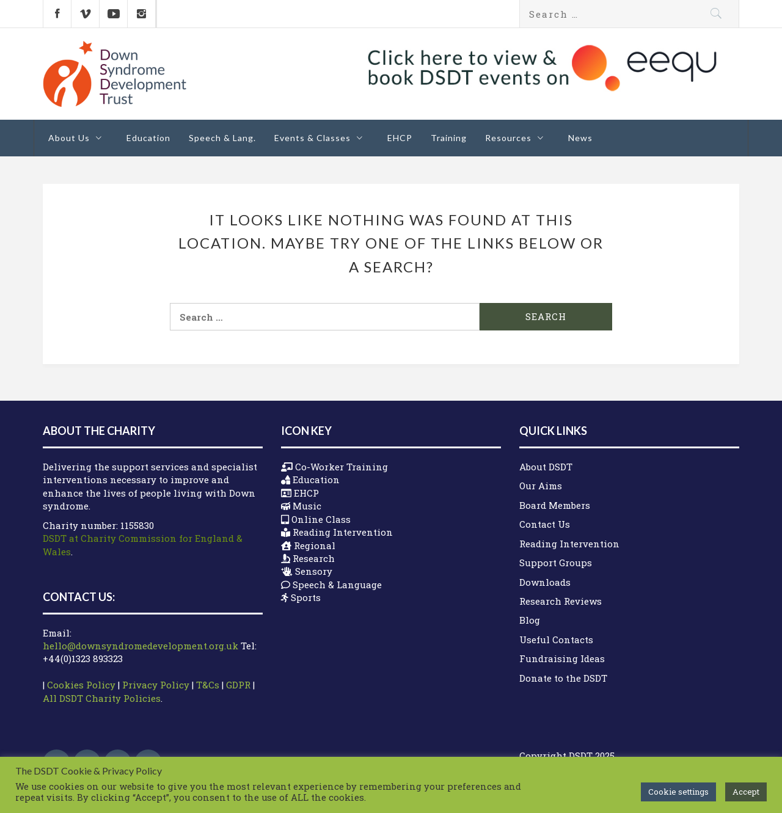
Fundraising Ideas (562, 658)
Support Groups (555, 562)
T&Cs (207, 685)
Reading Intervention (569, 544)
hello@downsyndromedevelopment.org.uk (140, 646)
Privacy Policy (155, 685)
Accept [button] (746, 791)
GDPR (238, 685)
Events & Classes (321, 138)
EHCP (399, 138)
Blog (529, 620)
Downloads (545, 582)
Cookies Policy (81, 685)
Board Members (554, 505)
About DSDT (545, 467)
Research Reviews (560, 601)
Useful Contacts (556, 639)
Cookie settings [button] (678, 791)
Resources (517, 138)
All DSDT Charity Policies (102, 698)
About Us (78, 138)
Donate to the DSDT (563, 678)
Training (449, 138)
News (580, 138)
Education (148, 138)
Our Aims (540, 485)
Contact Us (544, 524)
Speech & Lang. (222, 138)
